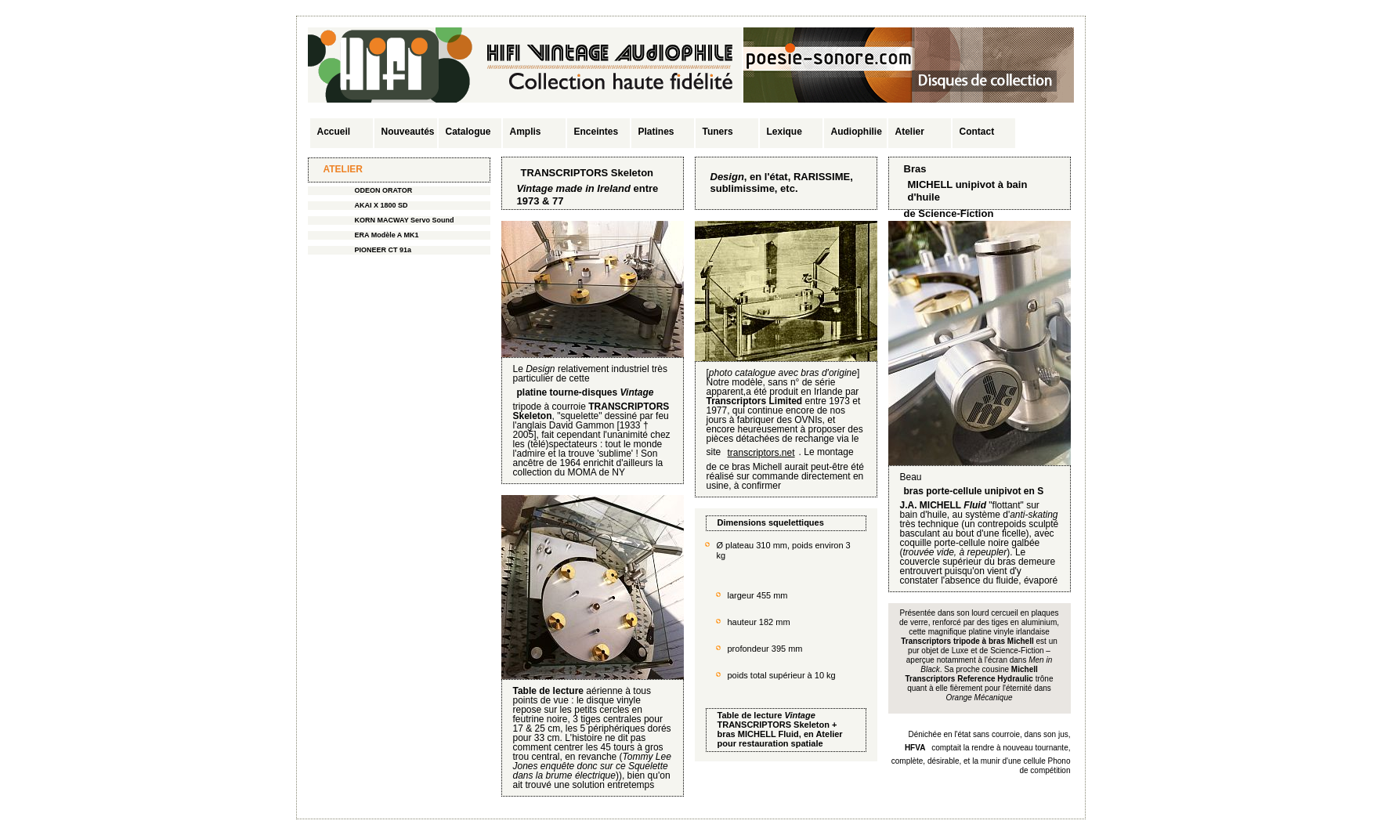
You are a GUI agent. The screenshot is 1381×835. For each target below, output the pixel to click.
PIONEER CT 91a (383, 250)
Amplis (525, 131)
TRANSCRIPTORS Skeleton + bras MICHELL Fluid (777, 729)
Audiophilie (856, 131)
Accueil (334, 131)
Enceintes (596, 131)
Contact (977, 131)
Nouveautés (408, 131)
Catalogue (468, 131)
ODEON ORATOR (384, 190)
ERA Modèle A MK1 (387, 235)
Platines (656, 131)
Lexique (784, 131)
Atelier (909, 131)
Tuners (718, 131)
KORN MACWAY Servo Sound (404, 220)
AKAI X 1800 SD (381, 205)
